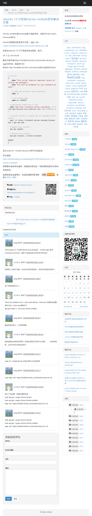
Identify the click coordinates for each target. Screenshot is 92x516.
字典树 (67, 116)
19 (65, 297)
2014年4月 (68, 306)
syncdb (82, 97)
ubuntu (29, 185)
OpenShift (71, 175)
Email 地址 (9, 450)
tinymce (72, 99)
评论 (7, 468)
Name (7, 441)
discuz (67, 58)
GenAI (79, 64)
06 (28, 10)
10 (85, 288)
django (75, 58)
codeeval (74, 53)
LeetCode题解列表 (79, 20)
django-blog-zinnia (75, 149)
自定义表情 (71, 124)
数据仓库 (72, 118)
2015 (81, 446)
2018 (81, 433)
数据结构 (71, 211)
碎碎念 (70, 216)
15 (77, 293)
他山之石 (71, 200)
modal (77, 83)
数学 (69, 206)
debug (84, 55)
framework (71, 64)
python (75, 91)
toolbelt (23, 185)
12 (65, 293)
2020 (81, 425)
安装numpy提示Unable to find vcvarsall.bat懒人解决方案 (75, 380)
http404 (84, 69)
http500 (68, 71)
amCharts (76, 47)
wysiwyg (78, 108)
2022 (81, 416)
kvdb (82, 74)
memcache (70, 83)
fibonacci (83, 61)
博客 (7, 10)
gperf (76, 66)
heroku (17, 185)
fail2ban (75, 61)
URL (7, 459)
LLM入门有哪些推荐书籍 (74, 337)
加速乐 (79, 113)
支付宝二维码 (10, 177)
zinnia (67, 110)
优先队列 (72, 113)
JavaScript (72, 159)
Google (70, 66)
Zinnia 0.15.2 (70, 31)
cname (67, 53)
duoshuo (83, 58)
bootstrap (69, 50)
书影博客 (68, 28)
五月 (21, 10)
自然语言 (80, 124)
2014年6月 (84, 306)
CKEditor (83, 50)
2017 (81, 438)
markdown (71, 80)
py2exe (67, 91)
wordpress (70, 108)
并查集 (80, 116)
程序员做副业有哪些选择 (74, 332)
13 (69, 293)
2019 (81, 429)
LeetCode (72, 164)
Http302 (77, 69)
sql (77, 97)
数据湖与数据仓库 (71, 342)
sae (69, 96)
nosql (74, 86)
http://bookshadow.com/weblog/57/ (21, 192)
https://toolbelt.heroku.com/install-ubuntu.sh (23, 45)
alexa (69, 47)
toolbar (80, 100)
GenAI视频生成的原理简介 (74, 327)
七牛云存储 (81, 111)
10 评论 (17, 197)
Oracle (67, 88)
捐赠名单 (68, 23)
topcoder (72, 102)
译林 (69, 226)
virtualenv (71, 105)
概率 (78, 118)
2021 (81, 420)
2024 (81, 405)
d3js (70, 55)
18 (88, 293)
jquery (76, 74)
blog (83, 47)
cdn (76, 50)
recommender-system (77, 94)
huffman (75, 71)
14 (73, 293)
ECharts (68, 61)
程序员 (71, 121)
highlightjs (69, 69)
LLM (83, 78)
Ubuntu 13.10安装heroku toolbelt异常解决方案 (31, 20)
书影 (5, 3)
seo (73, 97)
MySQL (83, 83)
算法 (69, 221)
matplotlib (81, 80)
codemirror (83, 53)
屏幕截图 (74, 116)
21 (73, 297)
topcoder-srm (73, 195)
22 (77, 297)
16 (81, 293)
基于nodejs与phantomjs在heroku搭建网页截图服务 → (36, 219)
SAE (69, 185)
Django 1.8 (80, 28)
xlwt (84, 108)
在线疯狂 (13, 25)
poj (85, 88)
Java (69, 74)
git (83, 64)
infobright (83, 71)
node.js (68, 86)
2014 (14, 10)
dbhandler (77, 55)
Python (71, 180)
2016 (81, 442)
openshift (81, 85)
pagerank (74, 88)
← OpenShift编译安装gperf (15, 223)
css (66, 55)
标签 (66, 41)
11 (88, 288)
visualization (80, 105)
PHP (81, 88)
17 (85, 293)
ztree (74, 111)
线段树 (77, 121)
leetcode (74, 77)
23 (81, 297)
